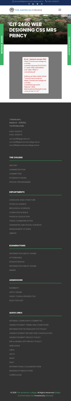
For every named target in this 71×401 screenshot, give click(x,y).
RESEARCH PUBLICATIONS (21, 370)
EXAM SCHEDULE (17, 261)
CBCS (11, 350)
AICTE (12, 354)
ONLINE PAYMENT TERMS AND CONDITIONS (29, 325)
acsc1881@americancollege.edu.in (24, 145)
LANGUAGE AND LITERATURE (22, 200)
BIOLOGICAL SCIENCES (19, 208)
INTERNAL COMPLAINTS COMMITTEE (25, 320)
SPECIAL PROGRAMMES (20, 182)
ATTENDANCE (15, 257)
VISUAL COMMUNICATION (21, 220)
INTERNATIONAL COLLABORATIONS (25, 366)
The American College (27, 392)
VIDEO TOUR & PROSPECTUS (22, 296)
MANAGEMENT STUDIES (20, 229)
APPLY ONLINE (15, 292)
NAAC (12, 358)
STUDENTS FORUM (17, 178)
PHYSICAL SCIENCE (17, 204)
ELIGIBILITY (14, 288)
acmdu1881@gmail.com (19, 139)
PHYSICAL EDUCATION (19, 216)
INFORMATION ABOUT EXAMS (22, 253)
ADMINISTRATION (17, 169)
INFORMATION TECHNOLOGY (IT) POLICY (28, 329)
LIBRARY (13, 233)
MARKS (12, 270)
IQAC (11, 362)
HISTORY (13, 165)
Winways (49, 395)
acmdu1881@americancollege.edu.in (24, 142)
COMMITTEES (15, 173)
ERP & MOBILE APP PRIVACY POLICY (25, 341)
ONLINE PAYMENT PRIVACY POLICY (25, 337)
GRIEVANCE (14, 345)
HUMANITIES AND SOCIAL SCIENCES (25, 225)
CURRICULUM (15, 375)
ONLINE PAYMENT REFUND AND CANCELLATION (30, 333)
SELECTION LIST (16, 300)
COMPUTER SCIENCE (18, 212)
